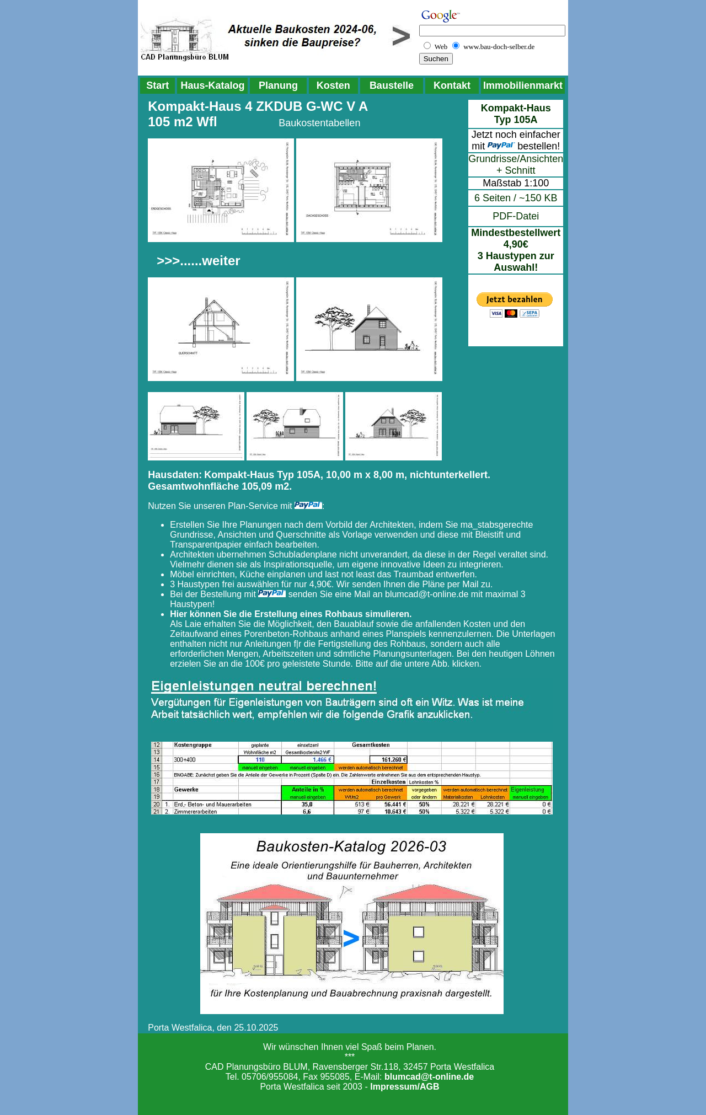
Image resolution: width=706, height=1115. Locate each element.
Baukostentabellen (319, 122)
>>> (168, 260)
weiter (221, 260)
